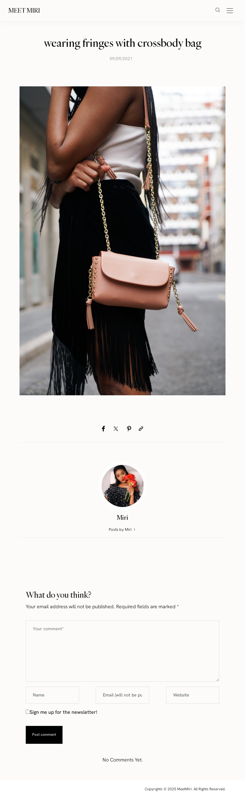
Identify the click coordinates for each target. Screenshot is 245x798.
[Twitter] (116, 429)
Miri (122, 517)
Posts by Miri (123, 529)
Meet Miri (24, 10)
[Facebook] (103, 429)
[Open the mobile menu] (230, 11)
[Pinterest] (129, 429)
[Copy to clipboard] (141, 429)
